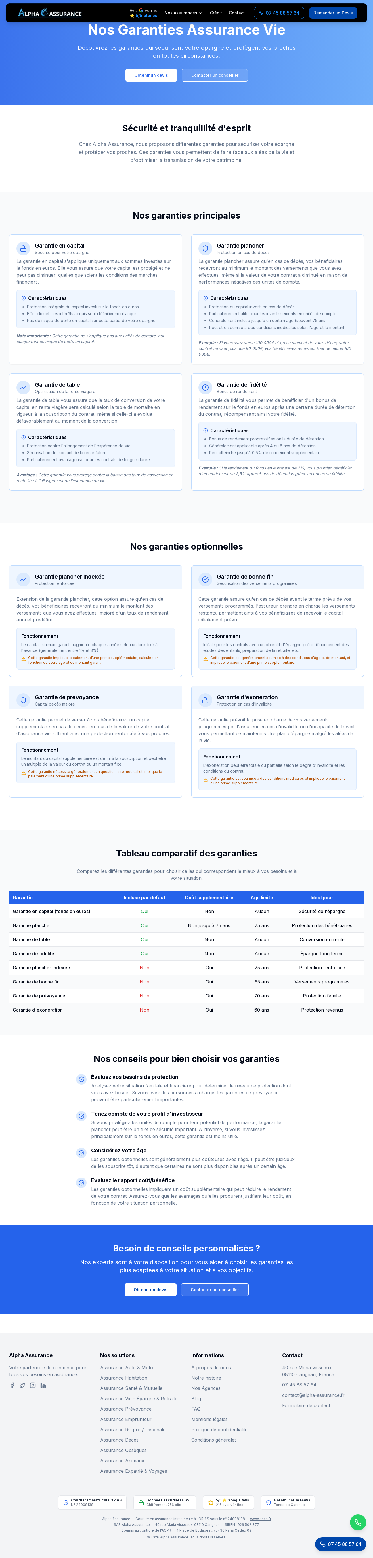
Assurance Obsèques (123, 1450)
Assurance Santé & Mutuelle (131, 1388)
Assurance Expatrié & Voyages (133, 1471)
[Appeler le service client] (340, 1544)
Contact (237, 12)
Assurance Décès (119, 1440)
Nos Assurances (183, 12)
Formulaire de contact (306, 1405)
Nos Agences (206, 1388)
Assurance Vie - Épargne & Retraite (138, 1398)
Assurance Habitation (123, 1378)
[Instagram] (33, 1385)
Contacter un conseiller (214, 75)
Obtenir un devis (151, 75)
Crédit (216, 12)
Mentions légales (209, 1419)
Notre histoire (206, 1378)
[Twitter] (22, 1385)
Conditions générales (214, 1440)
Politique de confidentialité (219, 1429)
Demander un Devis (333, 12)
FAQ (195, 1409)
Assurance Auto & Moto (126, 1367)
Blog (196, 1398)
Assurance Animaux (122, 1460)
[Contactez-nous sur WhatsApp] (334, 1522)
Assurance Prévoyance (126, 1409)
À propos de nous (211, 1367)
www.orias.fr (260, 1519)
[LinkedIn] (43, 1385)
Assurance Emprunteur (126, 1419)
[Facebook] (12, 1385)
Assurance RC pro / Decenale (133, 1429)
